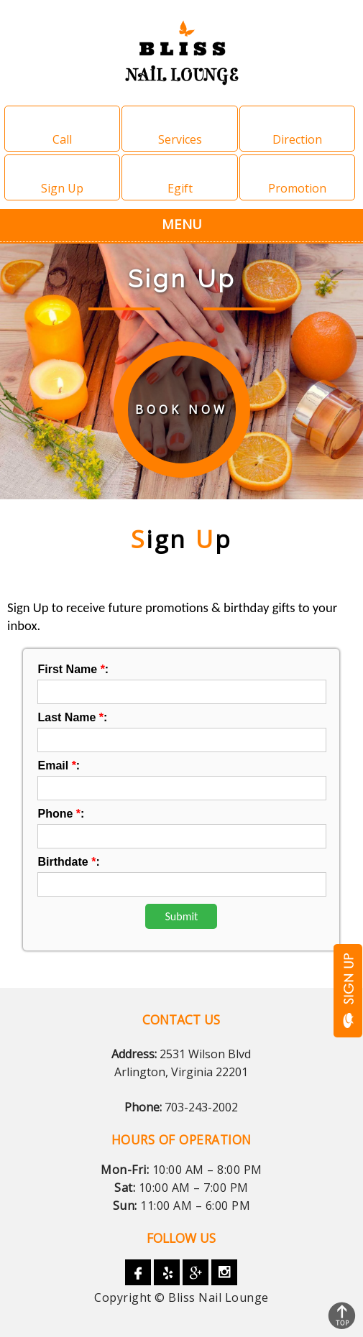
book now (181, 409)
